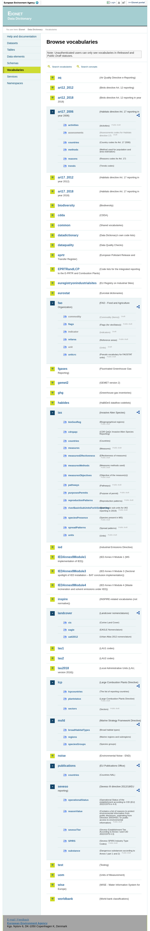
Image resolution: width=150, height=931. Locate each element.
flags (71, 324)
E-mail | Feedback (18, 919)
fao (60, 303)
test (60, 865)
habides (63, 402)
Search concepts (89, 67)
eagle (71, 629)
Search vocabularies (62, 67)
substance (74, 850)
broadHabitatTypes (79, 730)
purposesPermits (78, 492)
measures (73, 448)
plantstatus (74, 698)
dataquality (66, 245)
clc (70, 622)
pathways (73, 485)
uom (61, 875)
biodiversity (66, 205)
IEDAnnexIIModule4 (72, 585)
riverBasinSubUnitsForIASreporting (83, 507)
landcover (65, 613)
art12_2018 (65, 97)
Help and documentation (21, 36)
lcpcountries (75, 691)
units (71, 535)
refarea (72, 339)
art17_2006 (65, 111)
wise (61, 884)
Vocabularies (15, 69)
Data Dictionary (35, 29)
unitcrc (72, 354)
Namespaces (15, 83)
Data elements (16, 56)
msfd (61, 720)
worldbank (65, 898)
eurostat (64, 293)
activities (73, 125)
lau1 (61, 648)
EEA (22, 3)
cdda (61, 215)
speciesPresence (78, 517)
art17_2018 (65, 191)
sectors (72, 708)
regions (72, 737)
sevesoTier (74, 829)
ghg (60, 392)
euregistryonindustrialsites (77, 283)
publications (66, 765)
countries (73, 142)
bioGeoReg (74, 422)
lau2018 (63, 668)
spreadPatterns (77, 527)
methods (73, 149)
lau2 (61, 658)
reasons (72, 158)
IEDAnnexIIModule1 (72, 557)
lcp (60, 682)
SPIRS (71, 841)
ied (60, 547)
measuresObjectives (80, 475)
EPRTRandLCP (68, 269)
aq (59, 77)
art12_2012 (65, 87)
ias (60, 412)
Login (112, 2)
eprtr (61, 255)
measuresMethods (78, 465)
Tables (11, 49)
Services (12, 76)
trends (71, 165)
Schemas (12, 63)
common (64, 225)
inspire (63, 599)
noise (62, 755)
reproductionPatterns (80, 500)
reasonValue (75, 811)
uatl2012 (73, 636)
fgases (62, 368)
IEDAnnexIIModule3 (72, 571)
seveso (63, 786)
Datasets (12, 43)
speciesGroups (76, 744)
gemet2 (63, 382)
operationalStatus (78, 799)
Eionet (22, 29)
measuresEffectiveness (81, 455)
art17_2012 (65, 177)
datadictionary (68, 235)
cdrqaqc (73, 431)
